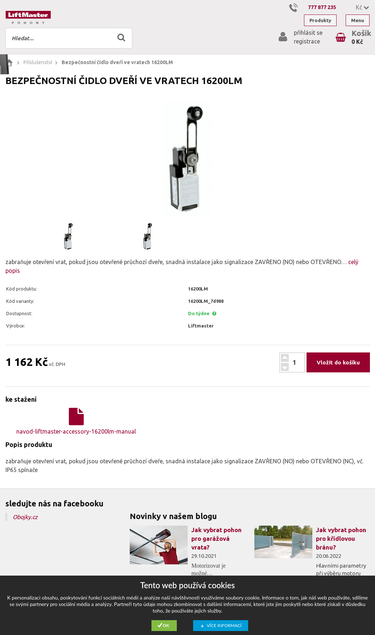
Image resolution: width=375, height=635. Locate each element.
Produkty (320, 20)
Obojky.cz (25, 517)
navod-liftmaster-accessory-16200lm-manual (76, 421)
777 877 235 (322, 7)
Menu (357, 20)
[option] (187, 159)
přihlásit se (308, 32)
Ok (166, 625)
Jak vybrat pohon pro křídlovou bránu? (341, 538)
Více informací (224, 625)
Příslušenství (38, 62)
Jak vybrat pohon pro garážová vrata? (216, 538)
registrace (307, 41)
